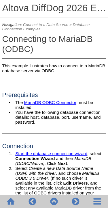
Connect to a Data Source (45, 25)
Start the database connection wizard (51, 153)
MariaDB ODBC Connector (50, 102)
